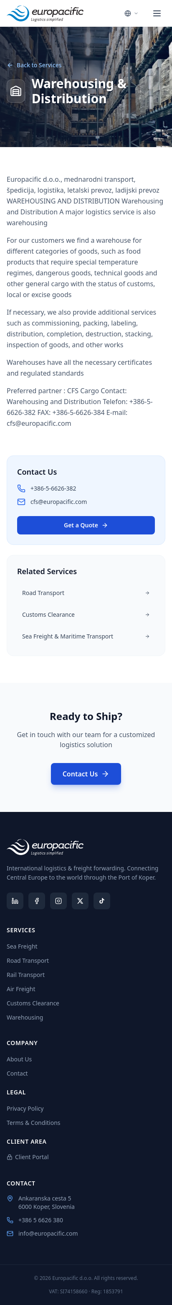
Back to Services (34, 65)
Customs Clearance (36, 1003)
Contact (17, 1073)
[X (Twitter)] (80, 901)
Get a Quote (86, 525)
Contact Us (86, 773)
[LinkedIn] (15, 901)
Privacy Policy (25, 1108)
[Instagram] (58, 901)
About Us (19, 1059)
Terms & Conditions (34, 1123)
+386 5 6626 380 (35, 1220)
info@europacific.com (42, 1233)
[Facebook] (36, 901)
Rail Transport (29, 975)
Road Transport (31, 960)
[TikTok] (102, 901)
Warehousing (28, 1017)
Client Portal (31, 1157)
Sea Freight (25, 946)
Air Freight (24, 989)
